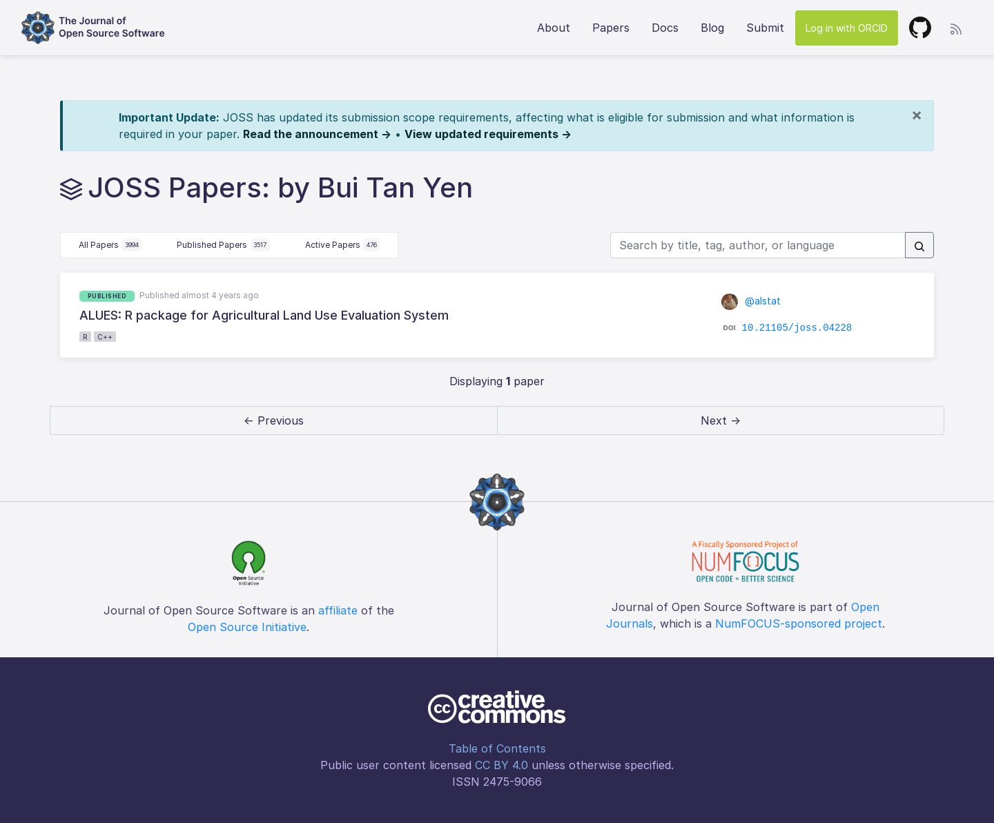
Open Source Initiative (247, 627)
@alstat (751, 301)
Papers (611, 28)
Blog (712, 28)
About (553, 28)
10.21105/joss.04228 (797, 327)
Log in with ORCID (847, 28)
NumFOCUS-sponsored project (798, 623)
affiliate (338, 610)
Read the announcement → (317, 134)
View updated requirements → (488, 134)
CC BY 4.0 (501, 765)
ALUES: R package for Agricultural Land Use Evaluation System (264, 315)
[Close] (916, 114)
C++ (105, 337)
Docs (665, 28)
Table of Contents (497, 748)
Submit (765, 28)
